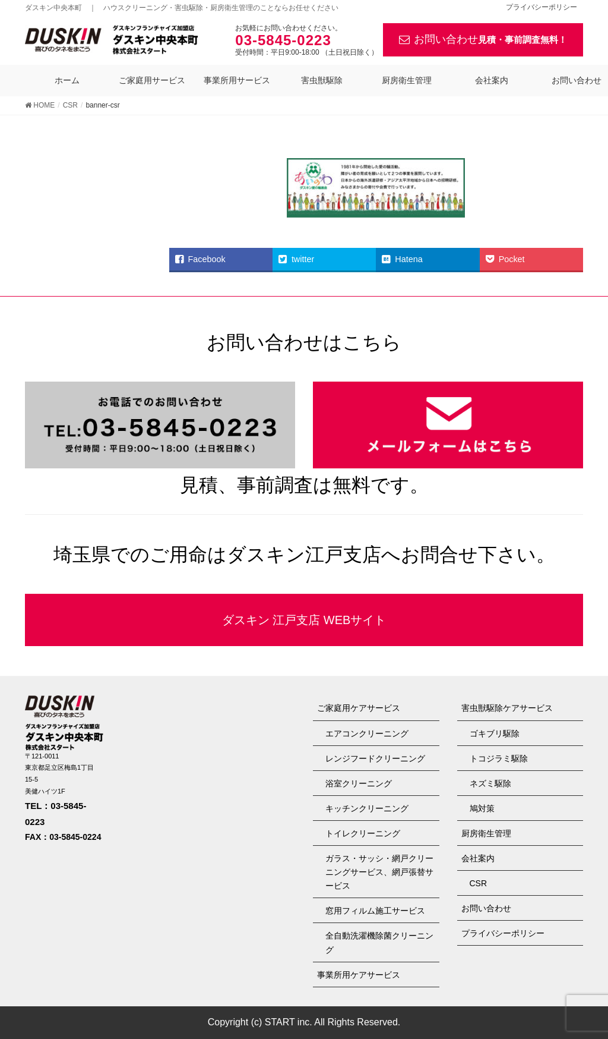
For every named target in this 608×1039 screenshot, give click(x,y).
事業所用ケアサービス (358, 975)
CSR (478, 883)
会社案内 (478, 858)
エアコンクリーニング (366, 733)
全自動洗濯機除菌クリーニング (379, 942)
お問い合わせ (483, 40)
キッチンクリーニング (366, 808)
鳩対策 (482, 808)
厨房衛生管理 (486, 833)
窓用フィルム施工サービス (375, 910)
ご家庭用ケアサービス (358, 708)
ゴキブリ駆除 (495, 733)
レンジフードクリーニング (375, 758)
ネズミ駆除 (490, 783)
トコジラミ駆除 (499, 758)
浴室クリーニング (358, 783)
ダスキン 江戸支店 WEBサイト (304, 619)
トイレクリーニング (362, 833)
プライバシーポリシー (541, 7)
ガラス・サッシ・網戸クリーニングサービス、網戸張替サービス (379, 872)
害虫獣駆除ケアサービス (507, 708)
